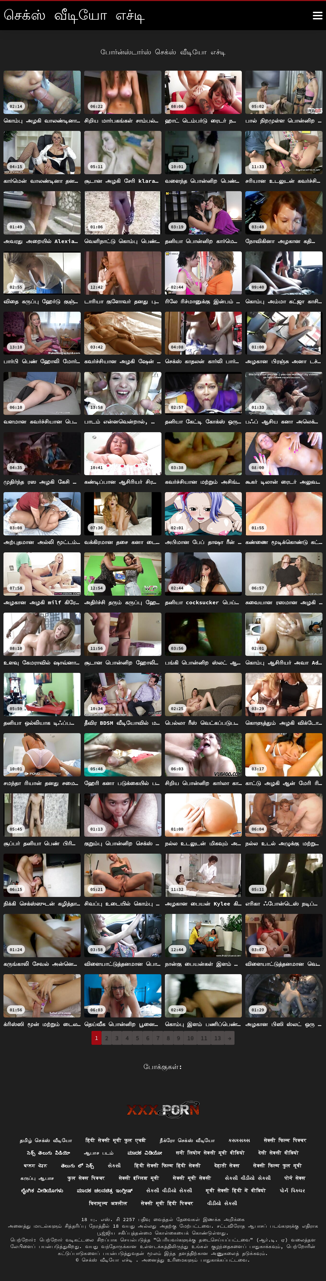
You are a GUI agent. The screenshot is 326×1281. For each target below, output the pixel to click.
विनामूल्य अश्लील (108, 1203)
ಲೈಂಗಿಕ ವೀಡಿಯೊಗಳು (41, 1190)
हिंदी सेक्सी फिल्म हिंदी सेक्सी (167, 1165)
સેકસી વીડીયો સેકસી (248, 1178)
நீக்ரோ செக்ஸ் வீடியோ (187, 1140)
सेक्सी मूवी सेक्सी (192, 1178)
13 (217, 1037)
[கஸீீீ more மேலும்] (318, 15)
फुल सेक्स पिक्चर (86, 1178)
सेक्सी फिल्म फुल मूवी (278, 1165)
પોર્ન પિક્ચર (294, 1190)
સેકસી (114, 1165)
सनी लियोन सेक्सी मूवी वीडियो (211, 1152)
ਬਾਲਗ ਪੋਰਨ (35, 1165)
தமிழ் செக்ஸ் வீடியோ (45, 1140)
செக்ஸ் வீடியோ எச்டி (108, 1260)
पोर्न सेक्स (295, 1178)
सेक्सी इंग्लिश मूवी (138, 1178)
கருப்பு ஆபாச (36, 1178)
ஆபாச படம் (98, 1152)
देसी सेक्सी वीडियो (279, 1152)
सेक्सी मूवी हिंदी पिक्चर (167, 1203)
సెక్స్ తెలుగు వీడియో (47, 1152)
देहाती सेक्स (227, 1165)
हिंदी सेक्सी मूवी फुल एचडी (115, 1140)
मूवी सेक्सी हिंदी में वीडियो (238, 1190)
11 (204, 1037)
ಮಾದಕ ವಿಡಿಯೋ (145, 1152)
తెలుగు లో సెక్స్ (77, 1165)
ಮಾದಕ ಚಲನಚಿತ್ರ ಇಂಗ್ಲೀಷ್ (105, 1190)
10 (190, 1037)
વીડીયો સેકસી (222, 1203)
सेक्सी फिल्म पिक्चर (285, 1140)
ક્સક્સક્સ (239, 1140)
